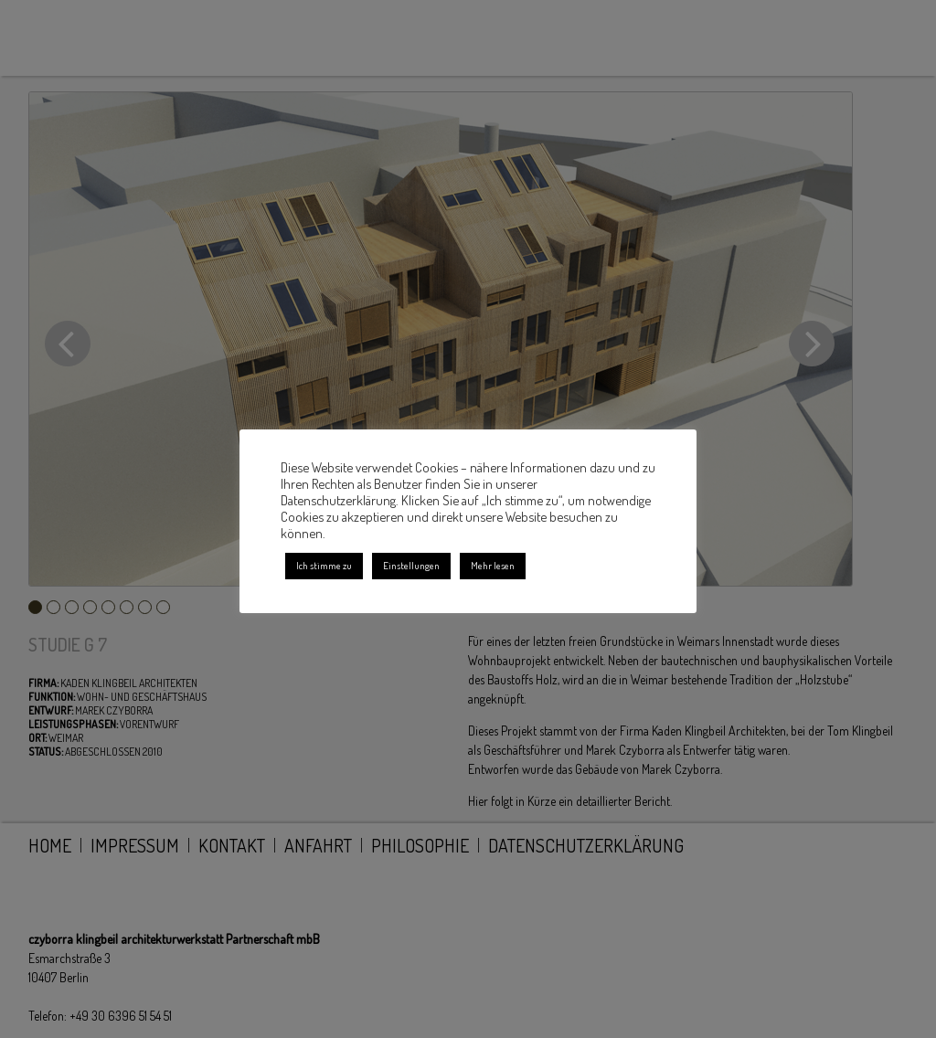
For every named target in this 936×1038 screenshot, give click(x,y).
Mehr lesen (493, 565)
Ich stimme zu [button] (324, 565)
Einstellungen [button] (411, 565)
